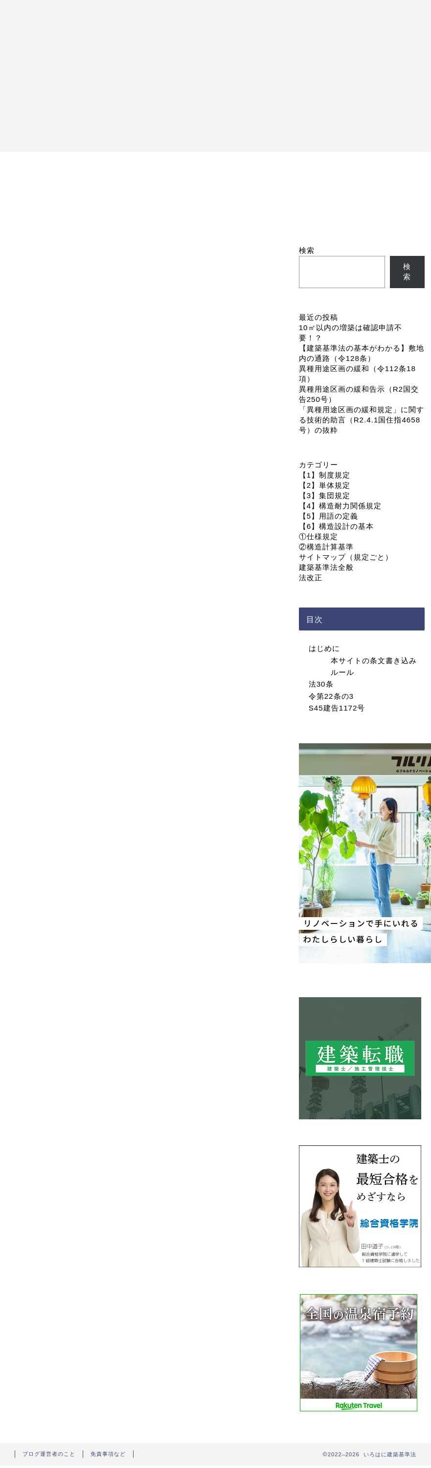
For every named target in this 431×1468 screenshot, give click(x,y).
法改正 (310, 577)
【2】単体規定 (324, 485)
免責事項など (108, 1454)
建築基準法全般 (326, 567)
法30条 (321, 684)
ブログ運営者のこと (49, 1454)
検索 (307, 250)
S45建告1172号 (337, 708)
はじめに (324, 648)
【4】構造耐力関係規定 (340, 506)
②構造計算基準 (326, 547)
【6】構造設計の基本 (336, 526)
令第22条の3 (331, 696)
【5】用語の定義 (328, 516)
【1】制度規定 (324, 475)
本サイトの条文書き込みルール (374, 666)
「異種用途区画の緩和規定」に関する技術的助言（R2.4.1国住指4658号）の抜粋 (361, 419)
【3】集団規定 (324, 495)
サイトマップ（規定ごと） (346, 557)
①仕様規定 (318, 536)
